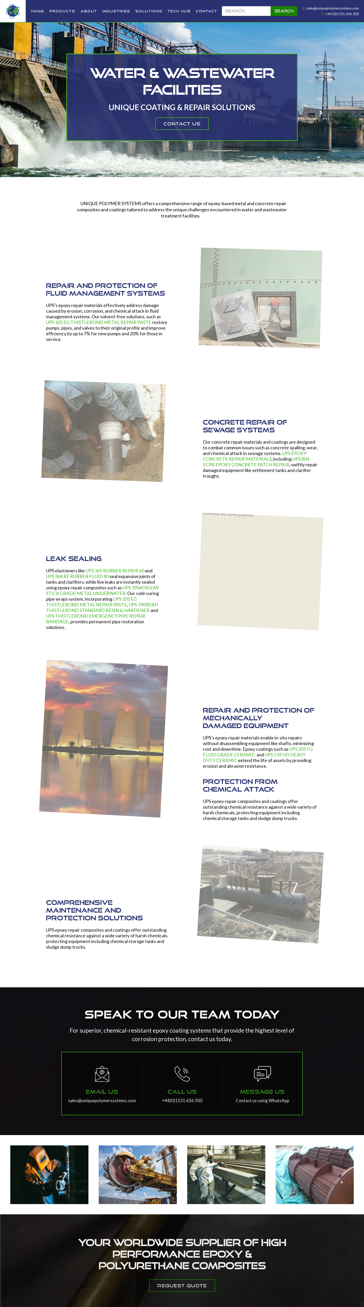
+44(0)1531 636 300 (182, 1110)
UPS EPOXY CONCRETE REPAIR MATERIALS (254, 459)
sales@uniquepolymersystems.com (332, 8)
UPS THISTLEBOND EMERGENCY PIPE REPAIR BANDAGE (95, 622)
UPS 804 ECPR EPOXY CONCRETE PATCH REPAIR (256, 465)
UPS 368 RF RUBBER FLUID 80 (77, 580)
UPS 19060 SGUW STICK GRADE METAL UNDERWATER (102, 594)
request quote (182, 1295)
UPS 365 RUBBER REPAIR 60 (115, 574)
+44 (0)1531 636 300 (342, 14)
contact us (182, 123)
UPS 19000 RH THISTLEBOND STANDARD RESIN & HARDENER (102, 611)
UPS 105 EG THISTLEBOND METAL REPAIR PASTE (98, 326)
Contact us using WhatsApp (262, 1110)
